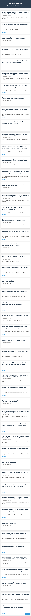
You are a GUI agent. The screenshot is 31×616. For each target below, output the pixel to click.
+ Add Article (27, 614)
